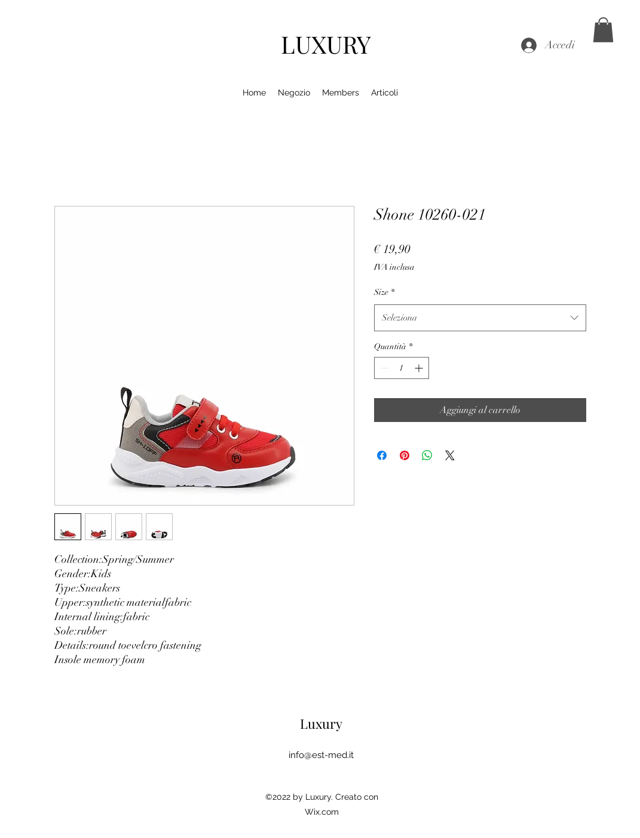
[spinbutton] (401, 368)
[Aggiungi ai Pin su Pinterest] (404, 455)
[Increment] (419, 368)
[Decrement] (383, 368)
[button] (603, 29)
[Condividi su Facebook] (382, 455)
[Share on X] (450, 455)
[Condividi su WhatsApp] (427, 455)
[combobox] (480, 317)
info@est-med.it (321, 755)
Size (384, 292)
